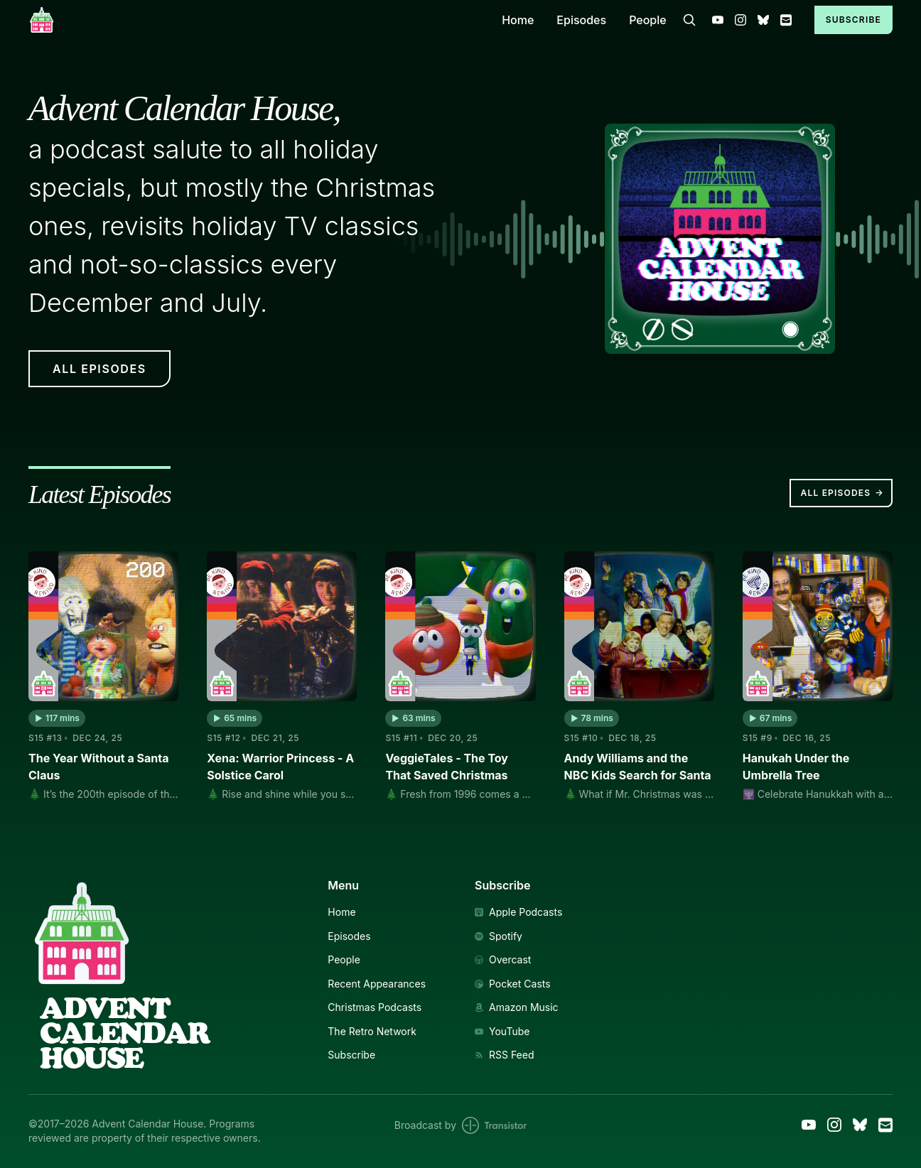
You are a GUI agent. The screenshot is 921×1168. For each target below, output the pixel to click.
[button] (56, 718)
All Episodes (842, 493)
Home (518, 20)
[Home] (256, 19)
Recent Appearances (377, 984)
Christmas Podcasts (374, 1007)
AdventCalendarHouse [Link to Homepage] (124, 1033)
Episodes (581, 20)
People (648, 20)
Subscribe (853, 19)
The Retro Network (372, 1032)
